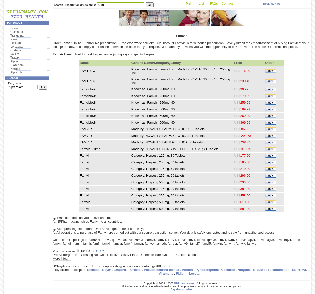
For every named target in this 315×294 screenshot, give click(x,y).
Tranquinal (17, 35)
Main (189, 3)
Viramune (166, 273)
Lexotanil (16, 43)
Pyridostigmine (207, 270)
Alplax (14, 61)
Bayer (106, 270)
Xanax (14, 39)
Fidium (181, 273)
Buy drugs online (182, 289)
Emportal (120, 270)
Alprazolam (17, 72)
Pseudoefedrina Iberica (161, 270)
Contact (227, 3)
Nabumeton (281, 270)
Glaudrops (261, 270)
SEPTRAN (299, 270)
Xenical (15, 68)
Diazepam (17, 65)
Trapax (14, 57)
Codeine (15, 50)
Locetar (195, 273)
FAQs (214, 3)
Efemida (93, 270)
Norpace (244, 270)
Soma (14, 28)
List (201, 3)
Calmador (16, 32)
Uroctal (135, 270)
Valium (14, 54)
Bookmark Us (271, 3)
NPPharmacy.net (184, 283)
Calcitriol (228, 270)
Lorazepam (17, 46)
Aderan (187, 270)
